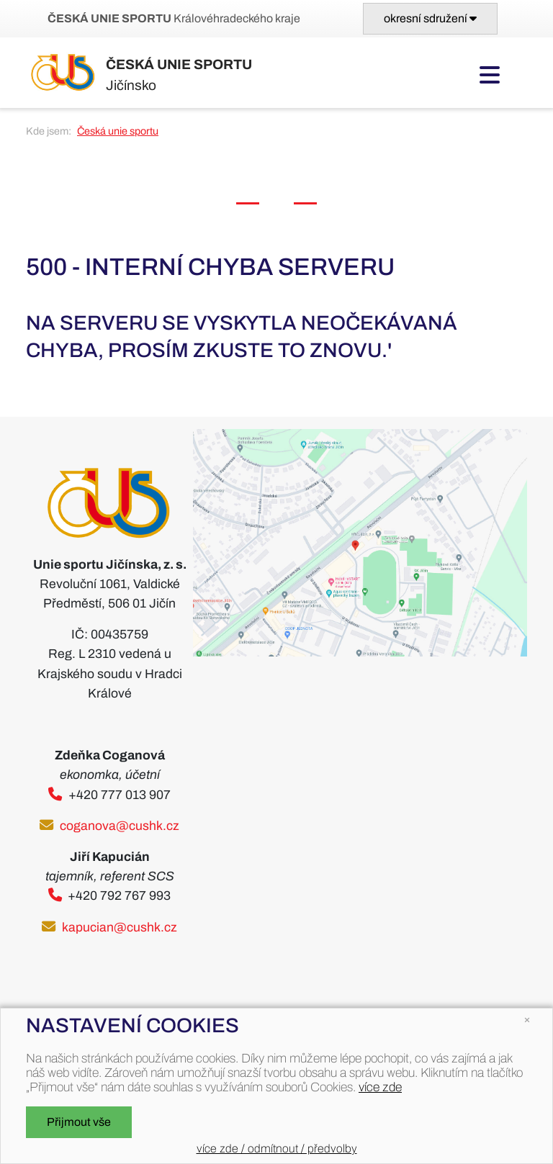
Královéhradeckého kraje (174, 18)
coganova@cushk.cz (119, 826)
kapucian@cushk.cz (119, 927)
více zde (380, 1087)
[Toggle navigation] (430, 18)
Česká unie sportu (117, 131)
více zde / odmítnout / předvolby (277, 1148)
